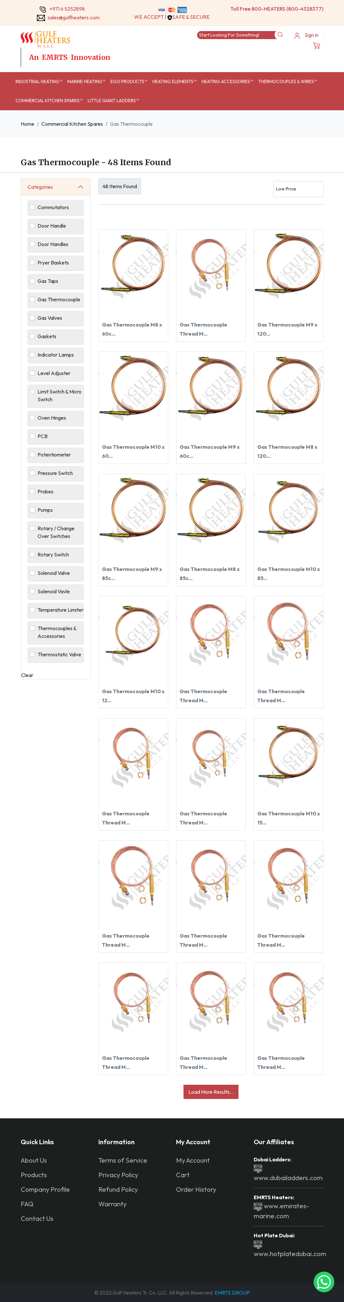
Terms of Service (122, 1160)
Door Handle (52, 225)
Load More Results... (211, 1092)
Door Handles (53, 244)
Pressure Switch (55, 473)
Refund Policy (118, 1189)
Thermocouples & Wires (286, 81)
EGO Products (127, 81)
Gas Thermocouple (59, 299)
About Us (34, 1160)
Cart (183, 1175)
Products (34, 1175)
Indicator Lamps (56, 354)
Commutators (53, 207)
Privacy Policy (118, 1175)
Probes (45, 491)
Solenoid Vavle (54, 591)
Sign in (306, 35)
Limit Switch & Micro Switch (60, 395)
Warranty (112, 1204)
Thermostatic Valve (59, 654)
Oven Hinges (52, 417)
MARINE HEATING (84, 81)
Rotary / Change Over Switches (56, 532)
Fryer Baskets (53, 262)
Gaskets (47, 336)
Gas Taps (48, 281)
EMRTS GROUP (232, 1292)
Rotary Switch (53, 554)
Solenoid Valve (54, 573)
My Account (193, 1160)
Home (27, 124)
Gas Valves (50, 318)
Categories (40, 187)
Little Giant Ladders (112, 100)
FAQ (27, 1204)
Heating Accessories (226, 81)
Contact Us (37, 1218)
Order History (196, 1189)
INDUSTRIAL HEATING (37, 81)
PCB (43, 436)
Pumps (45, 510)
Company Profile (45, 1189)
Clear (27, 675)
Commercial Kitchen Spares (48, 100)
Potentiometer (54, 454)
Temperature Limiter (60, 610)
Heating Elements (173, 81)
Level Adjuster (54, 373)
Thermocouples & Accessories (57, 632)
